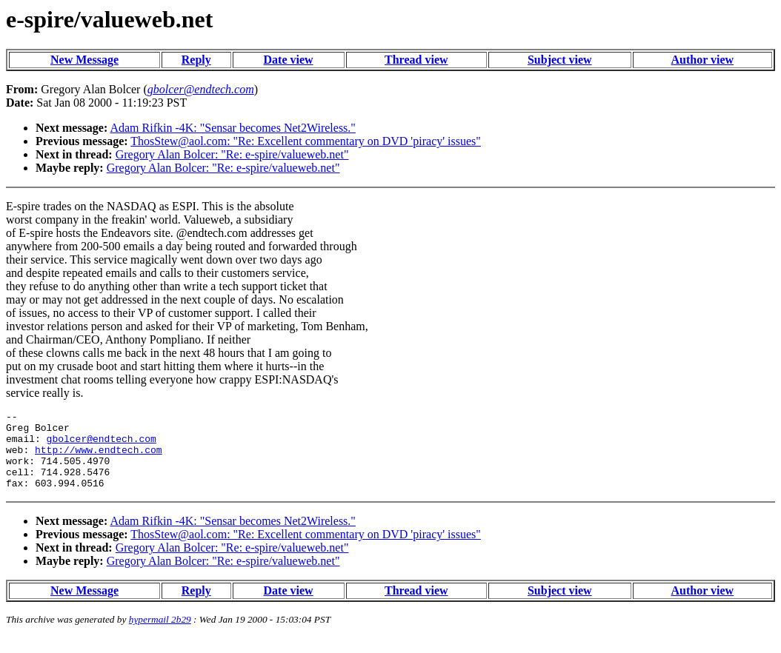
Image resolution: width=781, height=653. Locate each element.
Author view (702, 59)
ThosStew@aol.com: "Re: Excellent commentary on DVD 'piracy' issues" (305, 141)
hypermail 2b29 (160, 634)
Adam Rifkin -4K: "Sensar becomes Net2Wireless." (232, 127)
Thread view (416, 59)
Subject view (560, 59)
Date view (288, 59)
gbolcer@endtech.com (101, 445)
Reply (196, 59)
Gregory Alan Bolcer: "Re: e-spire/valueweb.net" (232, 154)
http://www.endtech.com (98, 458)
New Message (84, 59)
